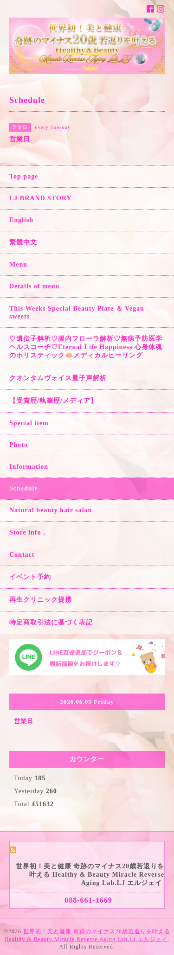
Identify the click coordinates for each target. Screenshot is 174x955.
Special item (29, 423)
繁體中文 (23, 242)
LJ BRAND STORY (40, 198)
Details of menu (34, 286)
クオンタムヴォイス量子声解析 (58, 378)
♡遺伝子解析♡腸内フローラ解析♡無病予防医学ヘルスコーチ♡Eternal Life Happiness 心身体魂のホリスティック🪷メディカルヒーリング (85, 347)
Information (28, 466)
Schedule (23, 488)
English (21, 219)
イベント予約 (30, 576)
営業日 (23, 721)
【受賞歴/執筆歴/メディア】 (53, 400)
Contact (21, 554)
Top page (23, 176)
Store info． (28, 532)
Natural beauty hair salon (50, 510)
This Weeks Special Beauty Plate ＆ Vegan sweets (76, 312)
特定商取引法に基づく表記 (51, 622)
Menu (18, 264)
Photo (18, 444)
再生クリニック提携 (40, 599)
